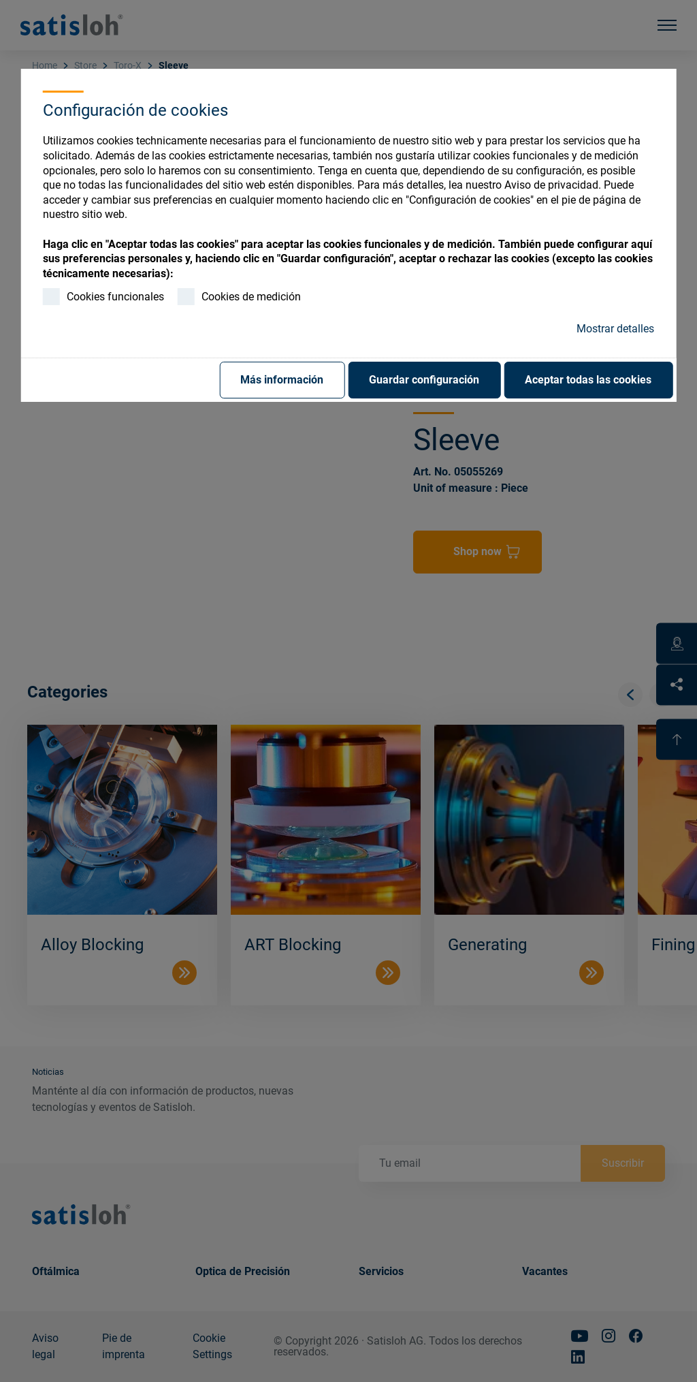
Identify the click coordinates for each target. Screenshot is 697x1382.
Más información (281, 379)
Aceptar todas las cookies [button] (588, 379)
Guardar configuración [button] (424, 379)
